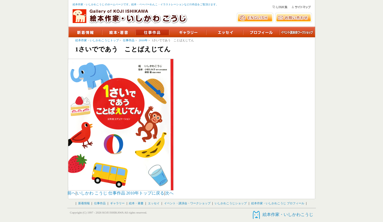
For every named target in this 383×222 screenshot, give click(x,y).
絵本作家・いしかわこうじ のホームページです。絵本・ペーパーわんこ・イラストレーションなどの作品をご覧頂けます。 (146, 4)
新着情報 (84, 203)
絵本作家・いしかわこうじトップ (97, 40)
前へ (71, 193)
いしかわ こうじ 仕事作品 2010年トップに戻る (120, 193)
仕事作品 (128, 40)
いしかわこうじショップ (231, 203)
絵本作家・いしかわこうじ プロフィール (277, 203)
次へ (169, 193)
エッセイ (154, 203)
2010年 (143, 40)
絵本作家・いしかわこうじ (288, 214)
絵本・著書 (136, 203)
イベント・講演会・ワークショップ (187, 203)
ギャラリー (117, 203)
